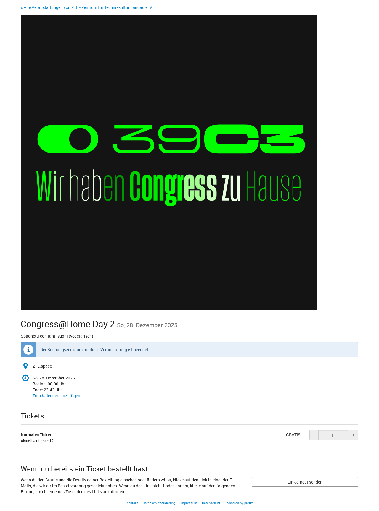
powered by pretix (240, 503)
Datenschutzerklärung (159, 503)
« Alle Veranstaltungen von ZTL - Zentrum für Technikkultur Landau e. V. (87, 7)
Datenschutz (211, 503)
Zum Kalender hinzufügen (56, 395)
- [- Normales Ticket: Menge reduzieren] (314, 435)
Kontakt (132, 503)
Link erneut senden (305, 482)
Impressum (188, 503)
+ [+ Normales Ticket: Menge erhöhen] (353, 435)
